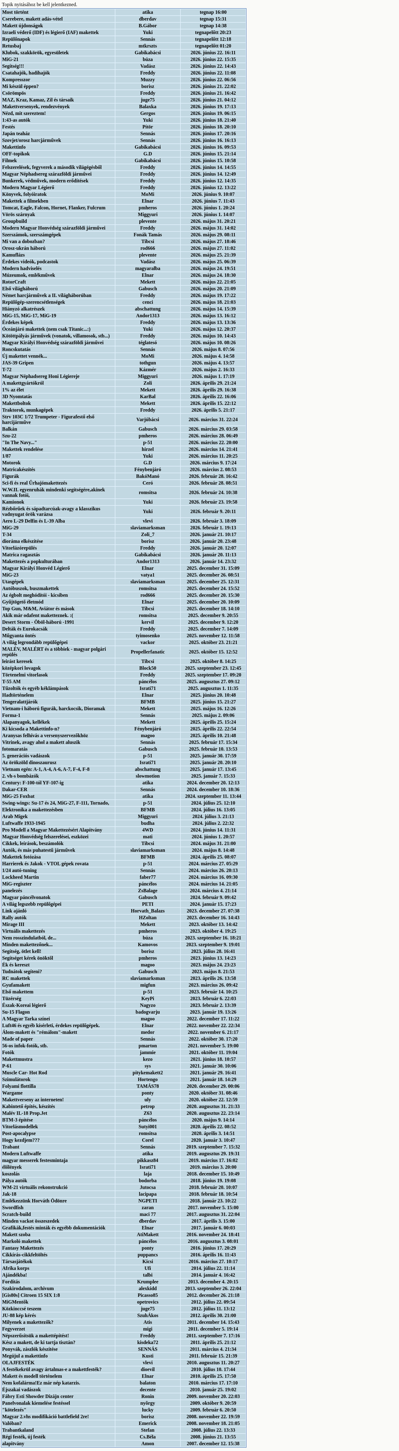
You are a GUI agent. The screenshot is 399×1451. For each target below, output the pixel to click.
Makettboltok (16, 403)
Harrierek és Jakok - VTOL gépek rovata (45, 863)
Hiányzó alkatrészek (23, 308)
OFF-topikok (16, 153)
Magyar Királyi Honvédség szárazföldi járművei (52, 342)
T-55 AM (11, 681)
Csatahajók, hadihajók (26, 72)
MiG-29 (10, 527)
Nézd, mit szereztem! (24, 113)
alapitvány (13, 1443)
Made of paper (17, 1039)
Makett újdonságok (22, 25)
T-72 (7, 369)
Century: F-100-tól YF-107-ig (33, 782)
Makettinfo (13, 147)
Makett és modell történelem (32, 1376)
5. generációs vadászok (26, 755)
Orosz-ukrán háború (24, 248)
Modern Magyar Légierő (28, 187)
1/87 (6, 456)
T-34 (7, 534)
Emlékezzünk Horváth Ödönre (34, 1200)
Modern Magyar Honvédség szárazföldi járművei (54, 227)
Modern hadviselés (21, 268)
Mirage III (13, 924)
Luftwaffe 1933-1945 (23, 823)
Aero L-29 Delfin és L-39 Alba (33, 521)
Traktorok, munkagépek (27, 410)
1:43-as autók (16, 120)
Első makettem (17, 991)
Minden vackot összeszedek (31, 1221)
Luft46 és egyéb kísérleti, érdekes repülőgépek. (51, 1025)
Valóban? (12, 1423)
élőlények (12, 1167)
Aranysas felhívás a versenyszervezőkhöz (45, 735)
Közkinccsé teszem (21, 1308)
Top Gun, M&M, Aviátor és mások (38, 608)
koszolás (11, 1173)
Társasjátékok (17, 1261)
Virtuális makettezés (23, 931)
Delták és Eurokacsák (25, 628)
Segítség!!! (13, 66)
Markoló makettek (21, 1241)
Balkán (9, 429)
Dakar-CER (14, 789)
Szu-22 (9, 435)
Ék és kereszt (15, 964)
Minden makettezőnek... (27, 944)
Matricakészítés (18, 469)
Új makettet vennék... (24, 356)
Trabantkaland (18, 1430)
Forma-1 (11, 715)
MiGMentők (15, 1301)
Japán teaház (16, 133)
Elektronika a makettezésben (32, 809)
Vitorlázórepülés (19, 547)
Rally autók (14, 917)
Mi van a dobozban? (23, 241)
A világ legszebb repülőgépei (31, 904)
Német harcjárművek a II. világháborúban (46, 295)
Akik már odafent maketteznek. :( (37, 615)
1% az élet (13, 389)
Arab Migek (15, 816)
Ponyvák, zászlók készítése (30, 1349)
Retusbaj (11, 45)
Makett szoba (16, 1234)
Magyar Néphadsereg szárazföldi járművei (46, 174)
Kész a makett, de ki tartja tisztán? (39, 1342)
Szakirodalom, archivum (28, 1288)
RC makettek (16, 978)
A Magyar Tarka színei (26, 1018)
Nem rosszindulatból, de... (29, 937)
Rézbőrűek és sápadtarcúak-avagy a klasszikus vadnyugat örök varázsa (51, 511)
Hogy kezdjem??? (21, 1140)
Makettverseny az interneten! (33, 1099)
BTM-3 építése (17, 1119)
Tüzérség (11, 998)
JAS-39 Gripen (18, 362)
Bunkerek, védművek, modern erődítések (45, 180)
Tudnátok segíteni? (22, 971)
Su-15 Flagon (16, 1012)
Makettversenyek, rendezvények (36, 106)
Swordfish (12, 1207)
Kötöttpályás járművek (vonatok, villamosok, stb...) (56, 335)
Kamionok (13, 502)
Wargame (12, 1092)
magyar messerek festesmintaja (35, 1160)
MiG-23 (10, 574)
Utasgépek (13, 581)
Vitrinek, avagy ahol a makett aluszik (41, 742)
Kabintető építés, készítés (28, 1106)
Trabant (10, 1146)
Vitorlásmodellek (20, 1126)
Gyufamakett (16, 985)
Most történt (15, 12)
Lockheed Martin (20, 877)
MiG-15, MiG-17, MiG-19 (29, 315)
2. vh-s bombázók (20, 776)
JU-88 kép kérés (19, 1315)
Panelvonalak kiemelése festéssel (36, 1403)
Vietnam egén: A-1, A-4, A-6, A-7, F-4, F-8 (46, 769)
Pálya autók (14, 1180)
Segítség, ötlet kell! (21, 951)
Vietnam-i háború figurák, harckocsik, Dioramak (53, 708)
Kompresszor (16, 79)
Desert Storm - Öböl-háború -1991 (38, 622)
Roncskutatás (16, 349)
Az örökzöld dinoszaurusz (29, 762)
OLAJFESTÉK (18, 1362)
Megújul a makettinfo (25, 1355)
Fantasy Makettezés (23, 1248)
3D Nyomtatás (17, 396)
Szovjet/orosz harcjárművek (31, 140)
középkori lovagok (21, 668)
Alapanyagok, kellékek (26, 722)
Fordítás (11, 1281)
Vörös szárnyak (18, 214)
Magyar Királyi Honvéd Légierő (36, 568)
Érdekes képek (17, 322)
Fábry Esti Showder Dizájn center (38, 1396)
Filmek (9, 160)
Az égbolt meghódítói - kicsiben (35, 595)
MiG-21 (10, 59)
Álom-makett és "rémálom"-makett (39, 1032)
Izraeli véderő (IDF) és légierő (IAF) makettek (50, 32)
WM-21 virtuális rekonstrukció (35, 1187)
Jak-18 (9, 1194)
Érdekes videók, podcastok (30, 261)
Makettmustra (17, 1059)
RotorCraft (14, 281)
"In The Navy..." (19, 442)
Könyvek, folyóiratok (24, 194)
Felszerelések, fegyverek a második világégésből (52, 167)
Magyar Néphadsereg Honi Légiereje (40, 376)
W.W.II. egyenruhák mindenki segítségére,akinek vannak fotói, (53, 492)
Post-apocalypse (19, 1133)
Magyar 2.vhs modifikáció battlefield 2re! (45, 1416)
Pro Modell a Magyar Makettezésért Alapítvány (52, 829)
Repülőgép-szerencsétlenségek (33, 302)
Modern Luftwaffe (21, 1153)
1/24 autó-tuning (19, 870)
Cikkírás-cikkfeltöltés (25, 1254)
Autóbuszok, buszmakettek (30, 588)
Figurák (10, 476)
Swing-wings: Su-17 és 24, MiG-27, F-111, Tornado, (55, 802)
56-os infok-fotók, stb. (25, 1045)
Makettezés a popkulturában (32, 561)
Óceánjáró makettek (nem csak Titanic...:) (46, 329)
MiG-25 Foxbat (18, 796)
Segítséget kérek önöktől (27, 958)
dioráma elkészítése (22, 541)
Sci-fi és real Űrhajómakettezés (34, 483)
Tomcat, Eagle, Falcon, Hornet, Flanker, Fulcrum (54, 207)
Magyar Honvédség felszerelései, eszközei (45, 836)
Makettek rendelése (22, 449)
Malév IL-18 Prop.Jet (24, 1113)
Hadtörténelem (18, 695)
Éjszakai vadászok (21, 1389)
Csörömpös (14, 93)
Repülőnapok (16, 39)
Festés (8, 126)
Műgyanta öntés (19, 635)
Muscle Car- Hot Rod (24, 1072)
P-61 (7, 1065)
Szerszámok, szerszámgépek (31, 234)
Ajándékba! (14, 1275)
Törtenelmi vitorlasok (25, 674)
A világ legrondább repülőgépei (35, 642)
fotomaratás (15, 749)
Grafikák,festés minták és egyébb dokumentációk (53, 1227)
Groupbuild (14, 221)
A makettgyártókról (23, 383)
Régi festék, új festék (23, 1436)
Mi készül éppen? (20, 86)
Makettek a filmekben (25, 201)
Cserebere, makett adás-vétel (32, 18)
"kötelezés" (14, 1409)
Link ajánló (14, 910)
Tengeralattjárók (20, 701)
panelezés (12, 890)
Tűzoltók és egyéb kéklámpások (35, 688)
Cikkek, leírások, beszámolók (33, 843)
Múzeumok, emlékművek (28, 275)
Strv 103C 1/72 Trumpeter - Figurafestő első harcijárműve (48, 419)
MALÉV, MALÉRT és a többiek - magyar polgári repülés (54, 651)
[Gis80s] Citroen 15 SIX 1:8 (31, 1295)
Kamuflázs (13, 254)
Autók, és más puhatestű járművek (38, 850)
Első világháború (20, 288)
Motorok (11, 462)
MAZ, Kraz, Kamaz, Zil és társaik (38, 99)
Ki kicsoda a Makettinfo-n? (31, 728)
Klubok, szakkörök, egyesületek (35, 52)
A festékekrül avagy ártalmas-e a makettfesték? (52, 1369)
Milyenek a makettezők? (27, 1322)
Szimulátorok (16, 1079)
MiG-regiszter (17, 883)
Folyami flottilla (19, 1086)
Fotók (8, 1052)
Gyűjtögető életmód (23, 601)
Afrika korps (15, 1268)
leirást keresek (17, 661)
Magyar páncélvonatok (26, 897)
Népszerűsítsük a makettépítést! (35, 1335)
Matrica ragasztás (21, 554)
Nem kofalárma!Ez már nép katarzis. (41, 1382)
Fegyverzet (13, 1328)
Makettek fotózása (21, 856)
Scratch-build (16, 1214)
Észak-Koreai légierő (24, 1005)
